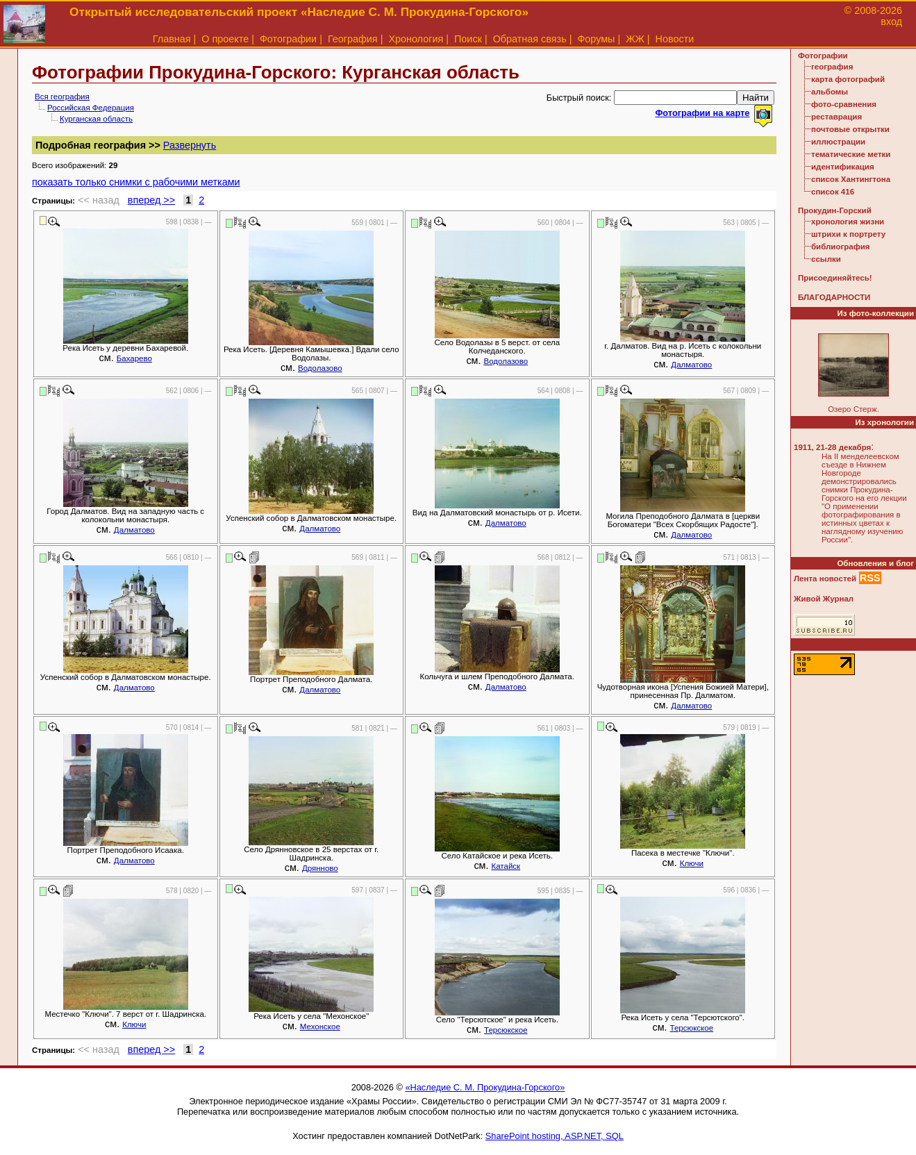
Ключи (691, 863)
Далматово (691, 364)
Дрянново (320, 868)
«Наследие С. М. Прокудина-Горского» (485, 1087)
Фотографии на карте (702, 113)
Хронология (415, 38)
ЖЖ (635, 38)
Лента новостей (825, 578)
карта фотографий (848, 79)
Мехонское (320, 1026)
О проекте (225, 38)
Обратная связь (530, 38)
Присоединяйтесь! (835, 278)
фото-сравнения (843, 104)
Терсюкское (506, 1030)
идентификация (842, 167)
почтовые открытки (850, 129)
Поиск (468, 38)
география (832, 67)
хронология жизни (847, 221)
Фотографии (288, 38)
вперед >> (151, 200)
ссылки (826, 259)
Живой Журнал (823, 599)
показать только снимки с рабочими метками (136, 182)
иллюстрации (838, 142)
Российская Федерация (90, 107)
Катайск (505, 866)
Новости (675, 38)
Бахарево (134, 358)
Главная (172, 38)
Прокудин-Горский (835, 210)
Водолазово (320, 368)
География (353, 38)
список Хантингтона (850, 179)
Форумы (596, 38)
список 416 (832, 192)
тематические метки (850, 154)
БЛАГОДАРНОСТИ (834, 297)
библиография (840, 246)
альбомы (829, 92)
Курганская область (96, 119)
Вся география (62, 96)
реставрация (836, 117)
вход (891, 21)
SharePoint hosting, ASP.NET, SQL (554, 1136)
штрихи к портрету (848, 234)
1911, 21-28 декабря (832, 447)
